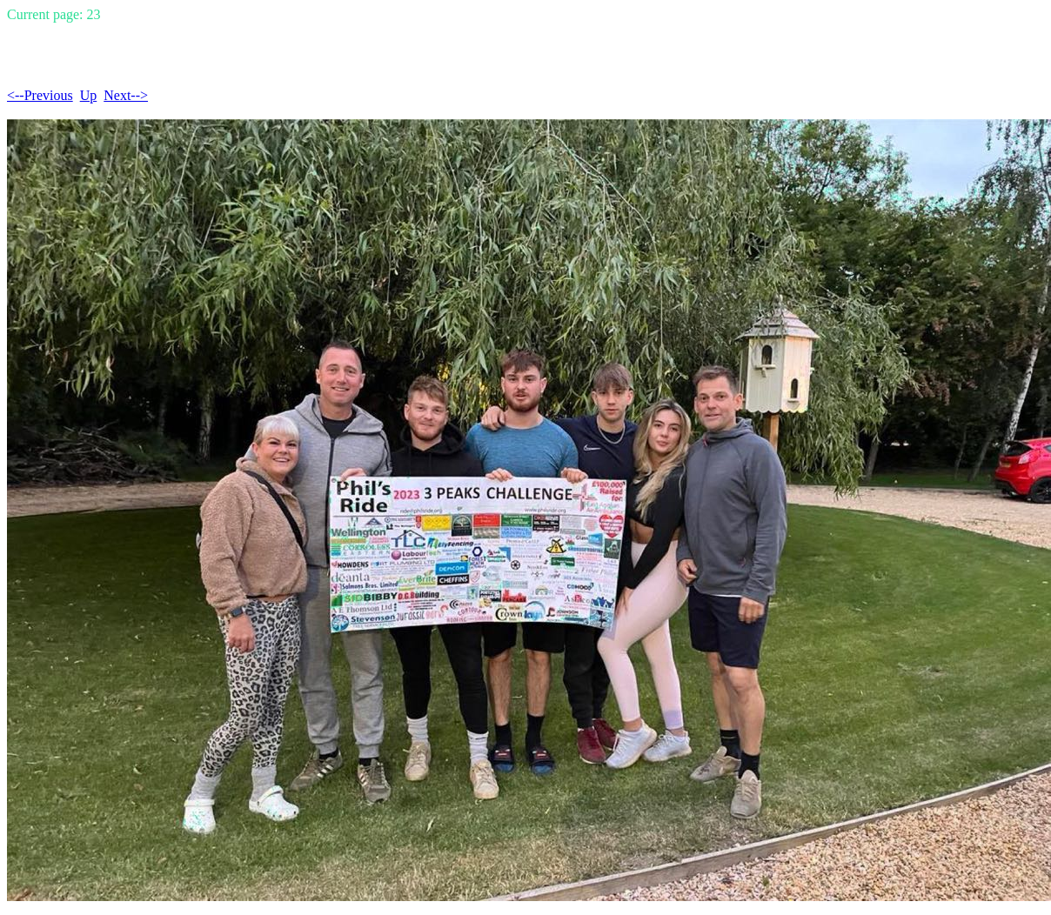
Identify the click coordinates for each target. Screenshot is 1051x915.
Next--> (126, 95)
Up (88, 95)
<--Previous (40, 95)
